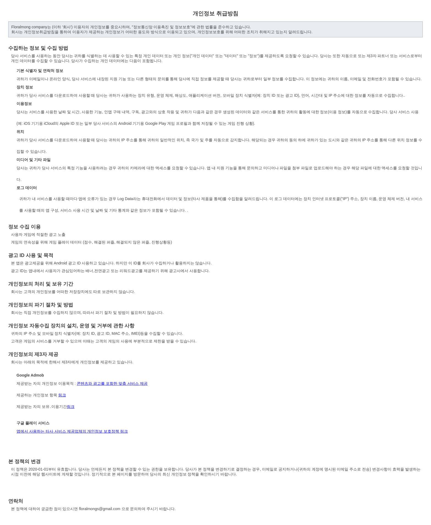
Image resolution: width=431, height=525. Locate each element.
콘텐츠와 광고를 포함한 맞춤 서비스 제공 (112, 383)
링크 (62, 395)
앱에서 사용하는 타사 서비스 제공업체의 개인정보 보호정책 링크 (72, 431)
